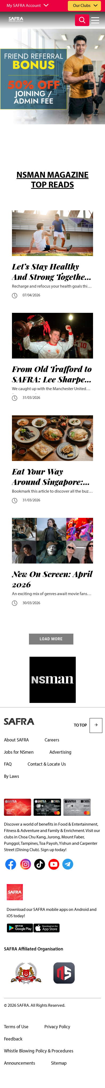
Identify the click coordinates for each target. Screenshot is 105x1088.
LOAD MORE (51, 639)
